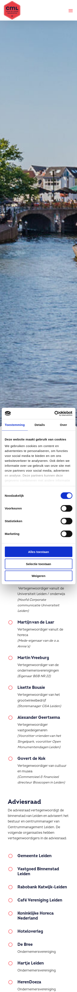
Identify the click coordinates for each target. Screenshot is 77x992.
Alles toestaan (38, 552)
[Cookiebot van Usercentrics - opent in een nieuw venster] (54, 413)
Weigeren (38, 576)
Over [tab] (63, 425)
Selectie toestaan (38, 563)
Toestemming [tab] (15, 425)
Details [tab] (39, 425)
